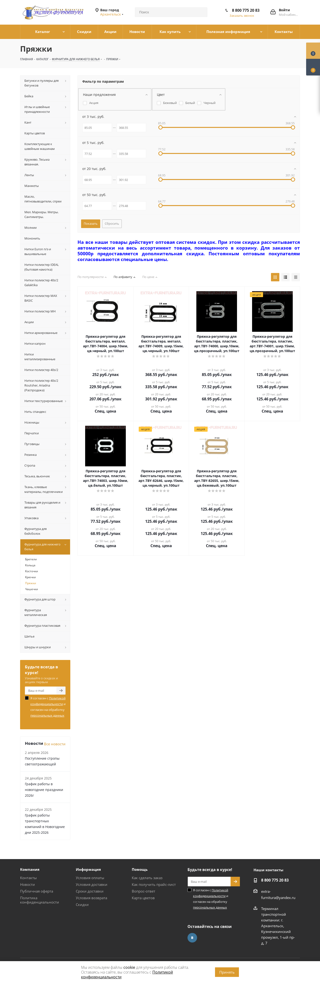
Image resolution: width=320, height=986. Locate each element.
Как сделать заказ (147, 877)
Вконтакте (192, 937)
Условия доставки (91, 884)
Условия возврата (91, 897)
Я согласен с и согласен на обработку (48, 707)
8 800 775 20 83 (245, 10)
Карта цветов (143, 897)
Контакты (28, 877)
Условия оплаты (90, 877)
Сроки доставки (90, 891)
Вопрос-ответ (143, 891)
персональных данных (47, 715)
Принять (227, 972)
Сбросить (112, 223)
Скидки (82, 904)
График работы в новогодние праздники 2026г (44, 790)
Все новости (55, 743)
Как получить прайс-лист (154, 884)
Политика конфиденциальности (39, 899)
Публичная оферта (36, 891)
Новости (27, 884)
